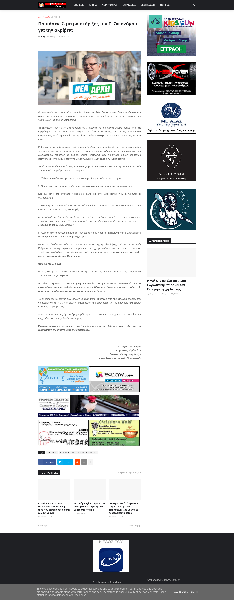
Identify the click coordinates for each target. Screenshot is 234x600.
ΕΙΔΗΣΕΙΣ (56, 17)
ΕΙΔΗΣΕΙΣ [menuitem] (79, 4)
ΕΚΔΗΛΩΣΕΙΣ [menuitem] (148, 4)
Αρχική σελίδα (44, 17)
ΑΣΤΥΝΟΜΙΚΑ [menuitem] (109, 4)
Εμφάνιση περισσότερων (129, 472)
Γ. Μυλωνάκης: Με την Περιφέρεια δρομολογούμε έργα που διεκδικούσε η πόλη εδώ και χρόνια (54, 508)
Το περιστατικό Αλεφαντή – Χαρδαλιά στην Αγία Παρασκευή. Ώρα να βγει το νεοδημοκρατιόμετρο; (123, 508)
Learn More (181, 592)
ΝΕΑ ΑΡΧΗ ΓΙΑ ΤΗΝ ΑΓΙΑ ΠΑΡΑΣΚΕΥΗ (78, 452)
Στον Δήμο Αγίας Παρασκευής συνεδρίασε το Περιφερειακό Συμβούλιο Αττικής (89, 506)
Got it (194, 592)
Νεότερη (44, 525)
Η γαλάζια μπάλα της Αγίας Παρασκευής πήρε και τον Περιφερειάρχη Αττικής (167, 285)
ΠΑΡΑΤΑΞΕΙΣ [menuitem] (129, 4)
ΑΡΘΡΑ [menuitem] (93, 4)
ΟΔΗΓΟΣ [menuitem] (164, 4)
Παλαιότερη (134, 525)
